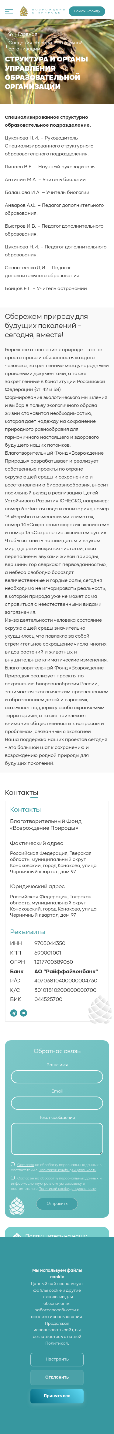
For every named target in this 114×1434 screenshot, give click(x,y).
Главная (21, 34)
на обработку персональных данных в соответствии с (56, 1173)
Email (57, 1092)
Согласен (25, 1171)
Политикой (56, 1343)
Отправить (57, 1210)
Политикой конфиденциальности (67, 1176)
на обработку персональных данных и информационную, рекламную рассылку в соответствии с (56, 1190)
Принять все (57, 1396)
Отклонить (57, 1377)
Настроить (57, 1359)
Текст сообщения (57, 1120)
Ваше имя (57, 1065)
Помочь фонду (87, 11)
